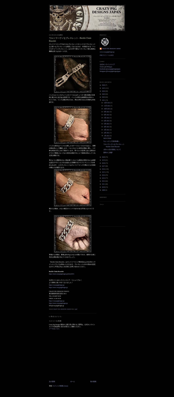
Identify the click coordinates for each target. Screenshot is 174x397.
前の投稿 (93, 381)
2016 (103, 169)
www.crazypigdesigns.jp (107, 52)
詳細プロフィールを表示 (107, 55)
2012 (103, 181)
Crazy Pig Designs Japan (106, 10)
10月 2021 (107, 109)
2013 (103, 178)
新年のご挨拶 (107, 152)
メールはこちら (54, 329)
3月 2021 (107, 130)
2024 (103, 91)
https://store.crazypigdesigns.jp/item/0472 (61, 274)
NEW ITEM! (107, 138)
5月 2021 (107, 124)
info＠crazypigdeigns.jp (107, 25)
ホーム (72, 381)
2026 (103, 85)
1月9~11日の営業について (112, 149)
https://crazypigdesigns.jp (56, 285)
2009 (103, 190)
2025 (103, 88)
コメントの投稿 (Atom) (60, 386)
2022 (103, 97)
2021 (103, 100)
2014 (103, 175)
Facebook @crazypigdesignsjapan (110, 69)
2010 (103, 187)
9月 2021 (107, 112)
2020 (103, 157)
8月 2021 (107, 115)
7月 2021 (107, 118)
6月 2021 (107, 121)
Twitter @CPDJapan (106, 67)
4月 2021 (107, 127)
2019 (103, 160)
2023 (103, 94)
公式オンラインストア (107, 64)
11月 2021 (107, 106)
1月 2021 (107, 136)
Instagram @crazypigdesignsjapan (110, 71)
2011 (103, 184)
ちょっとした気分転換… (111, 141)
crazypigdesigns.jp (107, 23)
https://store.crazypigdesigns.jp (58, 287)
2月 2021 (107, 133)
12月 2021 (107, 103)
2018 (103, 163)
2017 (103, 166)
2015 (103, 172)
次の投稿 (52, 381)
